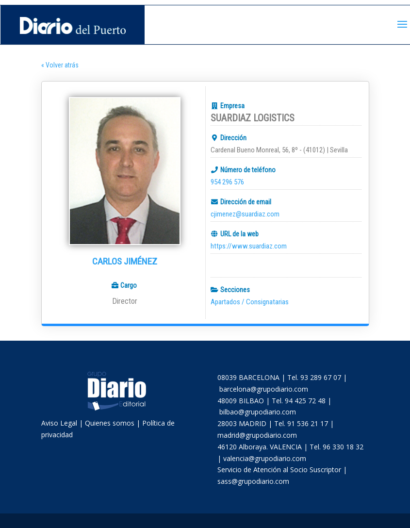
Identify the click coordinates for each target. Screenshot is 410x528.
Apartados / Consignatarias (250, 301)
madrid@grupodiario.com (257, 435)
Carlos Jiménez (124, 261)
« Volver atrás (60, 65)
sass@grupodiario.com (253, 481)
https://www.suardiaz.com (249, 246)
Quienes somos (109, 423)
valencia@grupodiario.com (264, 458)
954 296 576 (227, 182)
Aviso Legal (59, 423)
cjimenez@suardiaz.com (245, 214)
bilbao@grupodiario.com (257, 411)
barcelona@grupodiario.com (263, 389)
